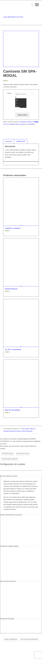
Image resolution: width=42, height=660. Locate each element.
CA (4, 17)
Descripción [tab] (8, 141)
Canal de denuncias (27, 431)
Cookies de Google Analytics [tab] (9, 546)
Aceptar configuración (10, 639)
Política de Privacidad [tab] (7, 619)
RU (22, 17)
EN (9, 17)
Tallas (9, 93)
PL (17, 17)
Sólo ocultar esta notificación (29, 639)
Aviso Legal (25, 428)
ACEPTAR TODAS (7, 453)
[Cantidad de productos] (17, 109)
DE (14, 17)
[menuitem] (31, 4)
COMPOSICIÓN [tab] (20, 141)
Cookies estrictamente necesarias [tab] (11, 515)
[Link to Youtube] (37, 433)
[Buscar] (31, 4)
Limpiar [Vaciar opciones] (37, 121)
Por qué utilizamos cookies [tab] (8, 476)
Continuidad (11, 124)
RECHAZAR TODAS (23, 453)
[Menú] (36, 4)
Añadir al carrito (22, 115)
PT (19, 17)
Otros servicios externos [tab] (8, 581)
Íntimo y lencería (20, 124)
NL (6, 17)
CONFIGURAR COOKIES (9, 459)
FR (11, 17)
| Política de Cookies (15, 431)
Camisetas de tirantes (26, 121)
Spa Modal (31, 124)
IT (15, 17)
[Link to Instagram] (34, 433)
